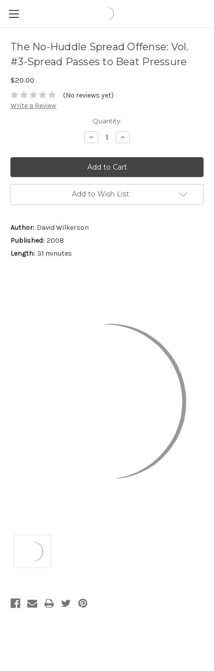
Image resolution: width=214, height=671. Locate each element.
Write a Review (33, 105)
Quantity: (107, 121)
